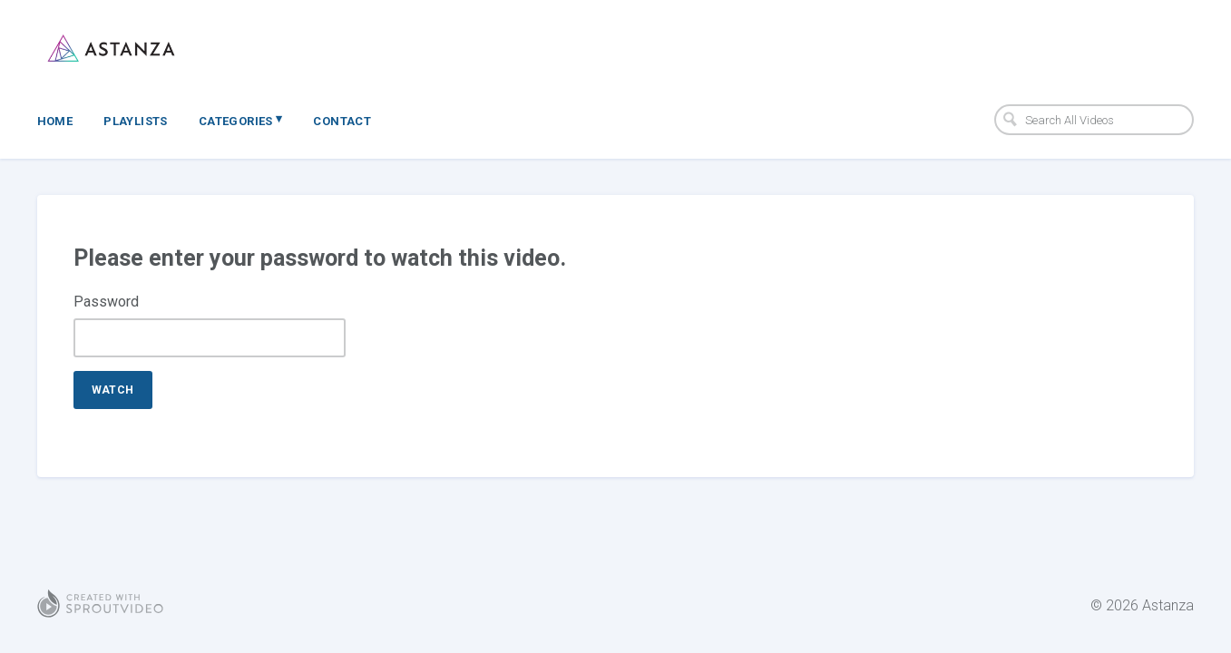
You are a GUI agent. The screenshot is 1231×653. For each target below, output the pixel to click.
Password (106, 302)
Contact (342, 121)
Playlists (135, 121)
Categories (241, 120)
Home (55, 121)
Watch (113, 390)
